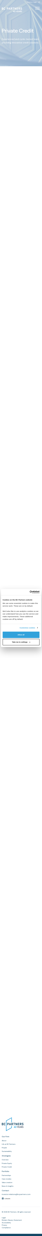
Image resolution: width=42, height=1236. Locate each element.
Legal (4, 1218)
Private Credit (7, 1167)
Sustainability (7, 1151)
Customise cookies (27, 628)
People (4, 1148)
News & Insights (7, 1186)
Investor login (32, 2)
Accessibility (6, 1223)
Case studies (6, 1179)
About (4, 1141)
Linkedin (7, 1199)
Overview (5, 1160)
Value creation (7, 1182)
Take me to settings (21, 642)
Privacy (4, 1225)
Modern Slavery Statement (12, 1220)
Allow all (21, 635)
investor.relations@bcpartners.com (16, 1194)
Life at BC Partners (8, 1144)
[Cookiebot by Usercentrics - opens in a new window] (29, 592)
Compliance (6, 1228)
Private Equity (7, 1163)
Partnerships (6, 1175)
